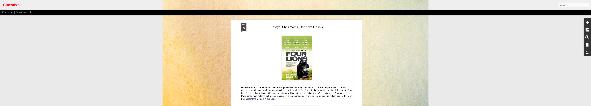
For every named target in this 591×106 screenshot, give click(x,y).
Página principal (23, 12)
